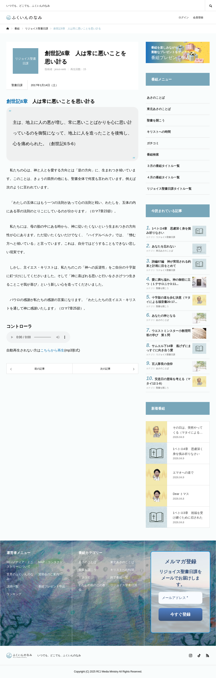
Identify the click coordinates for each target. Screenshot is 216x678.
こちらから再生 (52, 350)
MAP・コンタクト (50, 562)
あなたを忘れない (164, 246)
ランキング (14, 594)
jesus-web (60, 69)
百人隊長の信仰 (162, 364)
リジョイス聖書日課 (165, 237)
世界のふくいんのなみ (20, 576)
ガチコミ (153, 143)
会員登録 (198, 17)
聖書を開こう (156, 120)
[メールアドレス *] (180, 598)
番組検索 (153, 154)
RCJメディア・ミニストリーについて (20, 564)
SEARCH (210, 5)
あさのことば (156, 97)
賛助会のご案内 (48, 574)
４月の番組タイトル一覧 (163, 177)
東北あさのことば (159, 109)
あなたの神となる (164, 315)
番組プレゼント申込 (51, 586)
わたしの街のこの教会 (92, 587)
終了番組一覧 (119, 577)
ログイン (184, 17)
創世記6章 (17, 101)
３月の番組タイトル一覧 (163, 166)
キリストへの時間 (159, 131)
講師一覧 (13, 586)
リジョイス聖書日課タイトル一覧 (169, 188)
